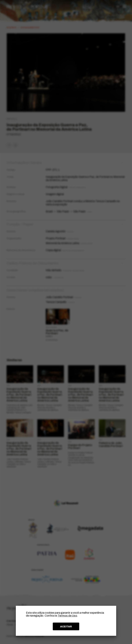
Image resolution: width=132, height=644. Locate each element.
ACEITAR (66, 626)
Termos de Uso (67, 615)
